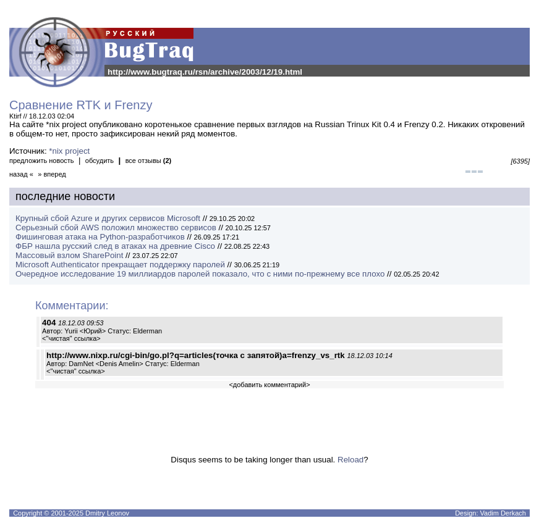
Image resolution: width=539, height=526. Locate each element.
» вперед (52, 174)
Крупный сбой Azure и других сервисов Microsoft (107, 218)
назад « (21, 174)
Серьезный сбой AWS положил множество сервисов (115, 227)
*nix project (69, 151)
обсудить (99, 160)
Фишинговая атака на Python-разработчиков (100, 236)
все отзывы (148, 160)
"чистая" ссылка (71, 338)
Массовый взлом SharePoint (69, 255)
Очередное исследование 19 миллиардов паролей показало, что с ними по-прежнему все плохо (199, 273)
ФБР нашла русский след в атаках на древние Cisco (115, 246)
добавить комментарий (269, 384)
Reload (350, 459)
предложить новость (41, 160)
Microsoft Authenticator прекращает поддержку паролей (120, 264)
